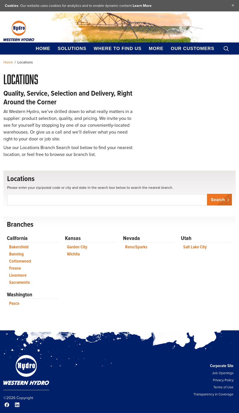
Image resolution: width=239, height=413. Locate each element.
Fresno (15, 268)
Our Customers (192, 48)
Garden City (77, 247)
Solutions (72, 48)
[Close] (233, 5)
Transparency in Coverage (213, 394)
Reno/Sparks (136, 247)
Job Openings (223, 373)
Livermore (18, 275)
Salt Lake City (195, 247)
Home (43, 48)
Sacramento (19, 282)
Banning (16, 254)
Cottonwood (20, 261)
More (156, 48)
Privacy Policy (223, 380)
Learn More (142, 5)
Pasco (14, 303)
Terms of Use (223, 387)
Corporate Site (222, 366)
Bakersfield (19, 247)
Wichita (73, 254)
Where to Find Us (118, 48)
